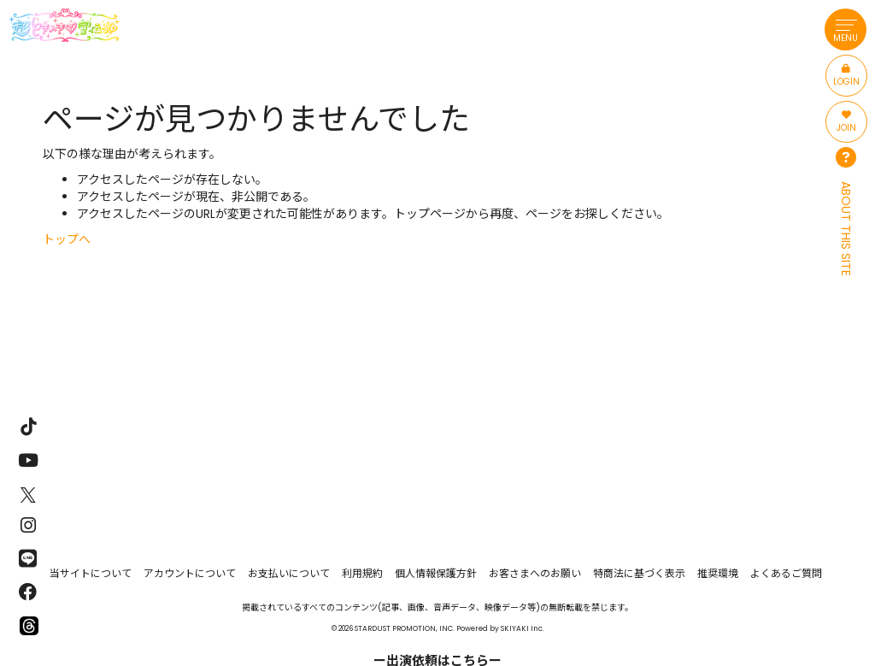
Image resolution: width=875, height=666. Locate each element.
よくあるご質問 (786, 573)
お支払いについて (289, 573)
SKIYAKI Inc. (522, 628)
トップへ (67, 239)
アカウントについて (190, 573)
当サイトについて (91, 573)
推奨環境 (717, 573)
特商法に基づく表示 (639, 573)
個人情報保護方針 (436, 573)
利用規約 (362, 573)
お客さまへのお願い (535, 573)
